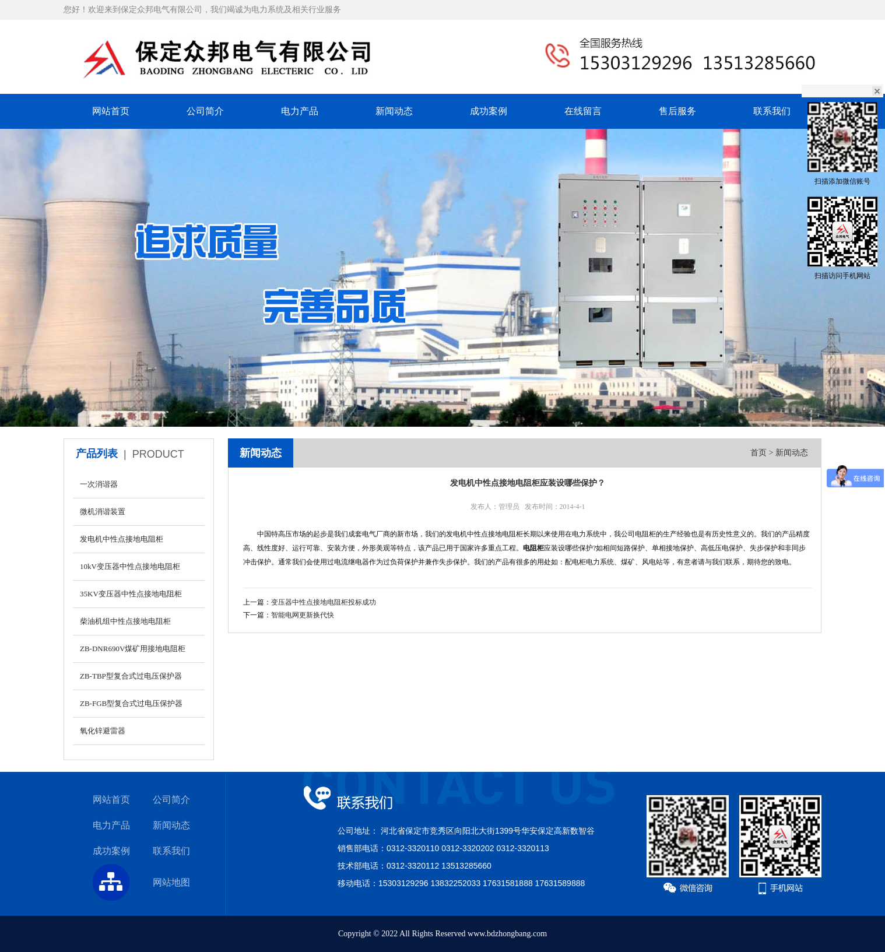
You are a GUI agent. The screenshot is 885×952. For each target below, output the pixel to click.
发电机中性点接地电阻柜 (121, 539)
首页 (758, 452)
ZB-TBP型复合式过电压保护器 (131, 676)
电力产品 (299, 111)
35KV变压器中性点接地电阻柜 (131, 593)
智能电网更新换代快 (302, 615)
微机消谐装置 (102, 511)
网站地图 (171, 882)
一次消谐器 (99, 484)
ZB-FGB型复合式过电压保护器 (131, 703)
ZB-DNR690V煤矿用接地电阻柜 (132, 648)
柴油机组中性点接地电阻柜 (125, 621)
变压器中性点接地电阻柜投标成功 (323, 602)
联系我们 (772, 111)
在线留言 (583, 111)
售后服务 (677, 111)
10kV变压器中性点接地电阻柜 (130, 566)
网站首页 (110, 111)
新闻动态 (394, 111)
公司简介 (205, 111)
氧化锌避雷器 (102, 730)
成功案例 (488, 111)
